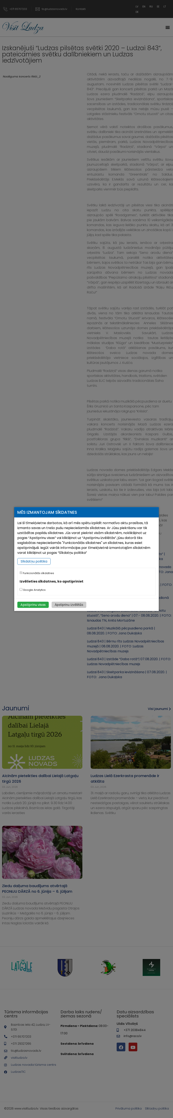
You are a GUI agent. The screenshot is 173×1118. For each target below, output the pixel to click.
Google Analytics (33, 590)
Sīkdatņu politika (34, 561)
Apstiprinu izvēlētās (69, 604)
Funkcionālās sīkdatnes (37, 573)
